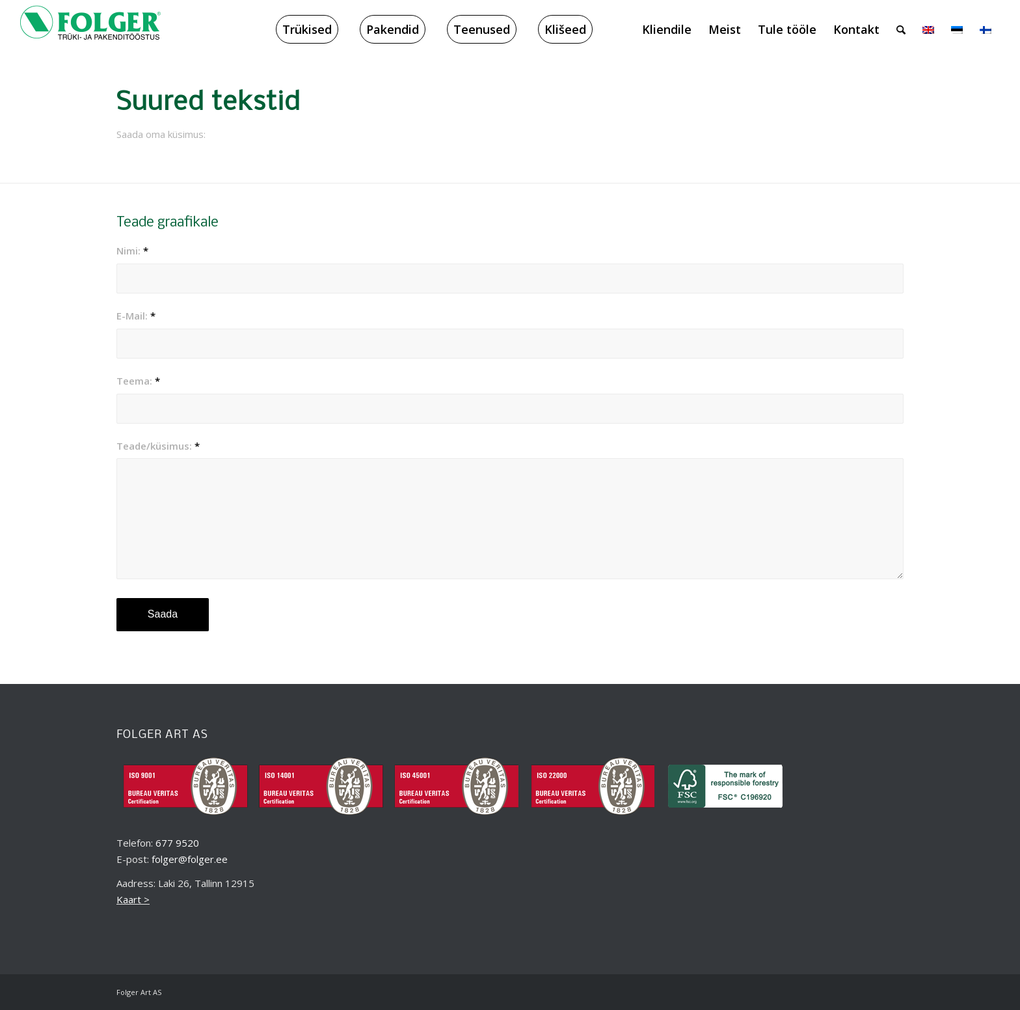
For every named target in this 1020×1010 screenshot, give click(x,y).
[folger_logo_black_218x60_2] (90, 29)
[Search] (901, 29)
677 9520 (177, 842)
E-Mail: (135, 315)
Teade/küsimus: (158, 445)
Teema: (138, 380)
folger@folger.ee (190, 859)
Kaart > (133, 899)
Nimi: (132, 250)
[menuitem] (307, 29)
